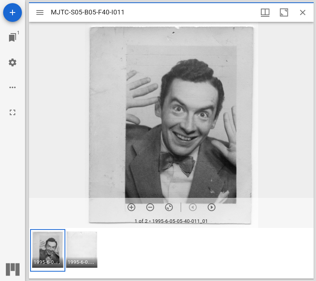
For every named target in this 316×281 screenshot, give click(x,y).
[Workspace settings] (12, 62)
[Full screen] (12, 112)
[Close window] (302, 12)
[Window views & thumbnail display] (265, 12)
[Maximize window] (284, 12)
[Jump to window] (12, 37)
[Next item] (211, 207)
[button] (47, 250)
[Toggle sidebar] (40, 12)
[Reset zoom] (169, 207)
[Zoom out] (150, 207)
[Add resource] (12, 12)
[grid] (171, 253)
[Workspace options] (12, 87)
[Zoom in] (131, 207)
